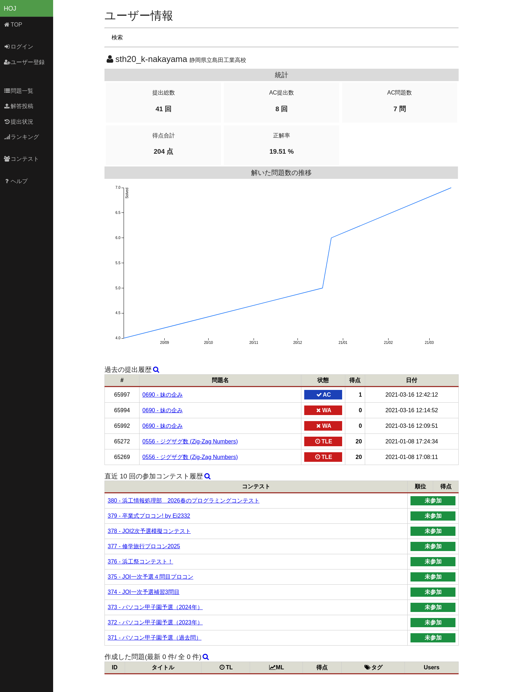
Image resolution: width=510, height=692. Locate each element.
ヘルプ (16, 181)
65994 (122, 410)
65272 (122, 441)
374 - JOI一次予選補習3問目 (144, 592)
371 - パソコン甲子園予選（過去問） (155, 638)
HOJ (10, 8)
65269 (122, 457)
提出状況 (19, 122)
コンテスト (21, 159)
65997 (122, 395)
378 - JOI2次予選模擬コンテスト (149, 531)
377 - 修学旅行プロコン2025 (144, 546)
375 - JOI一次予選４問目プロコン (150, 577)
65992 (122, 426)
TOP (13, 25)
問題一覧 (19, 91)
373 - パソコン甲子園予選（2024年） (155, 607)
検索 (117, 37)
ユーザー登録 (24, 62)
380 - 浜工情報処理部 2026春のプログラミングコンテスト (184, 501)
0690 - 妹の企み (162, 395)
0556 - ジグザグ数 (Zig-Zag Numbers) (190, 441)
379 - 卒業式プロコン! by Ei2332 (149, 516)
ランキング (21, 137)
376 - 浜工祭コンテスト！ (140, 561)
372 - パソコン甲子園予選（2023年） (155, 622)
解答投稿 (19, 106)
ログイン (19, 47)
